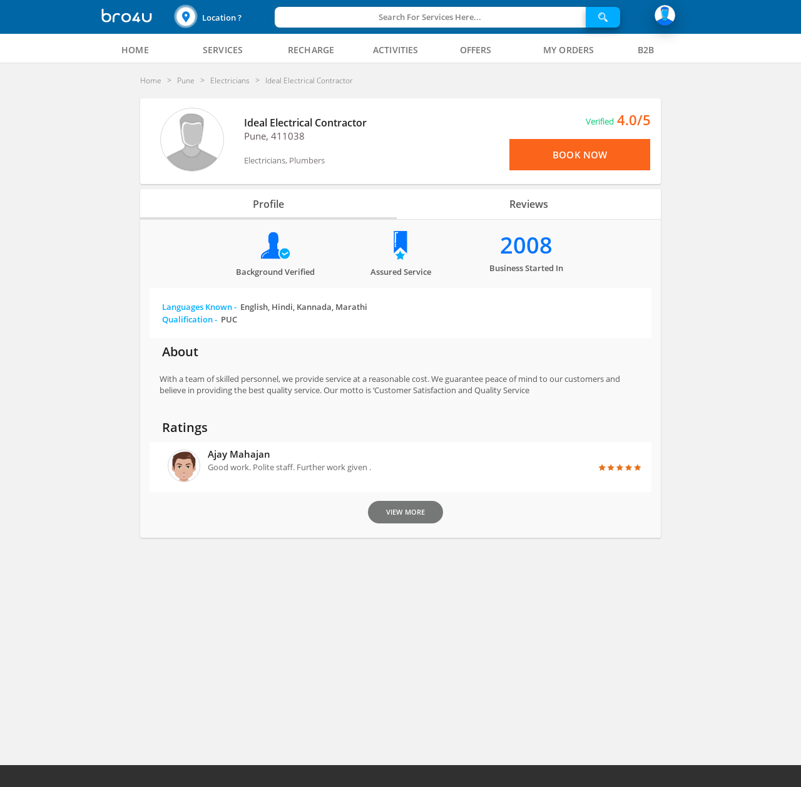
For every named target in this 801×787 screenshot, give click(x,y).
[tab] (135, 50)
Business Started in (526, 268)
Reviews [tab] (528, 204)
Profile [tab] (268, 204)
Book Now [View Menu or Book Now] (580, 154)
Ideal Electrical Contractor (305, 123)
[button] (223, 17)
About (180, 351)
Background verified (275, 271)
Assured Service (400, 271)
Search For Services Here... (430, 17)
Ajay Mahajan (239, 454)
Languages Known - (264, 306)
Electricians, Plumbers (284, 160)
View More (405, 512)
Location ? (222, 17)
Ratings (185, 427)
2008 (526, 245)
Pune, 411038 (274, 136)
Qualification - (199, 319)
